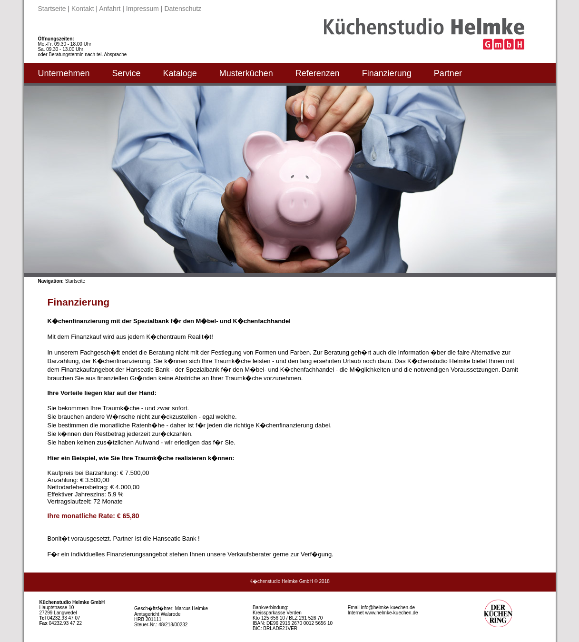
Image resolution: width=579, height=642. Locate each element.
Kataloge (180, 73)
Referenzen (317, 73)
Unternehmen (64, 73)
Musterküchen (246, 73)
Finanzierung (387, 73)
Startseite (52, 8)
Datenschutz (182, 8)
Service (126, 73)
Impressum (142, 8)
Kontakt (82, 8)
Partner (448, 73)
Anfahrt (109, 8)
